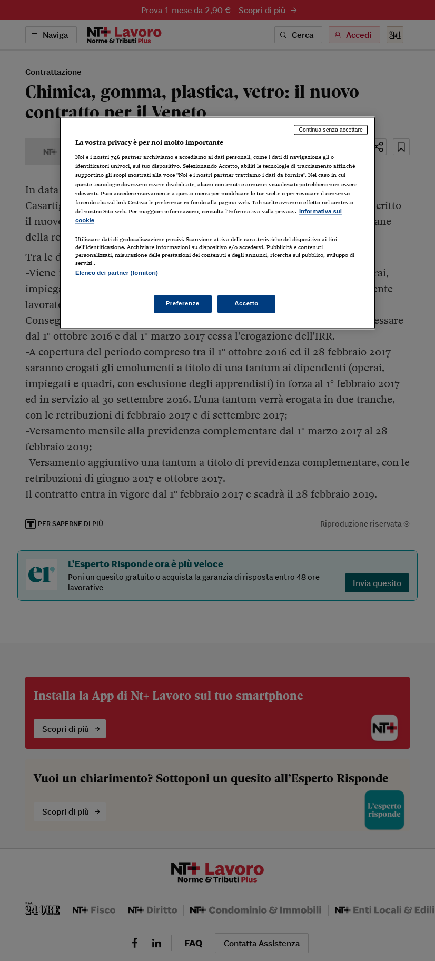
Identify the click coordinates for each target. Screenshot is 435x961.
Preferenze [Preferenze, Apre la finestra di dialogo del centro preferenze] (183, 304)
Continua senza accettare (331, 129)
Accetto (246, 304)
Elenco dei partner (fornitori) (116, 273)
